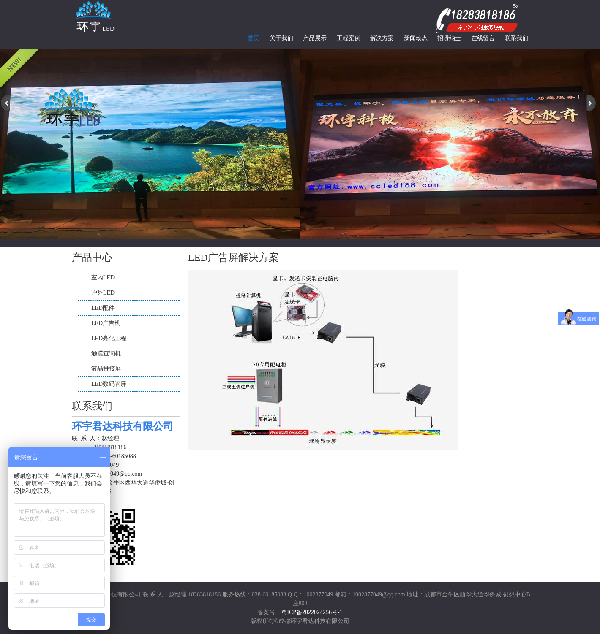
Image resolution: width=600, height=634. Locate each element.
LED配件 (103, 308)
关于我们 (281, 38)
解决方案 (382, 38)
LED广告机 (105, 323)
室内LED (103, 277)
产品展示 (315, 38)
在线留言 (483, 38)
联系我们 (516, 38)
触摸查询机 (106, 353)
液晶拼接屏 (106, 369)
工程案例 (348, 38)
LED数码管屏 (108, 384)
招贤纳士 (449, 38)
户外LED (103, 293)
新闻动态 (416, 38)
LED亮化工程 (108, 338)
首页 (253, 38)
